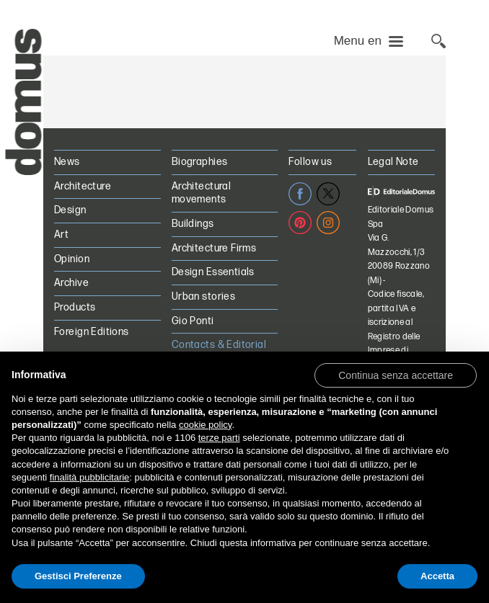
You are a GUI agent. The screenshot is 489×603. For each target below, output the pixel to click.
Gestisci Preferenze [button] (78, 576)
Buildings (193, 224)
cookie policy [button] (205, 424)
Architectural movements (201, 193)
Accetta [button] (437, 576)
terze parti (219, 437)
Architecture (82, 186)
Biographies (200, 162)
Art (61, 234)
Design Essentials (213, 272)
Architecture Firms (214, 248)
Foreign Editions (91, 332)
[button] (395, 374)
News (67, 162)
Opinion (71, 259)
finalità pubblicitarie (90, 477)
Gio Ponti (193, 321)
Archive (71, 283)
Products (74, 307)
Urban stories (203, 296)
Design (70, 210)
